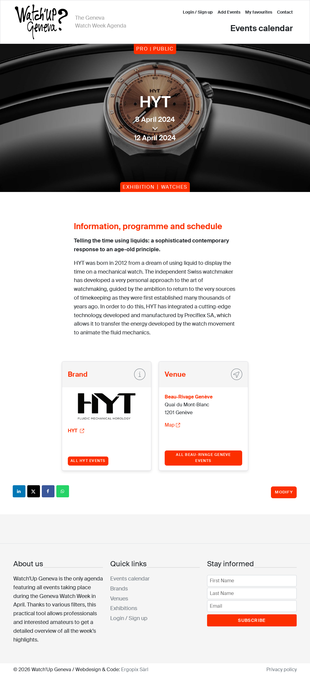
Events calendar (261, 28)
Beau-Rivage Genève (189, 397)
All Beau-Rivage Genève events (203, 457)
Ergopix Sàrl (134, 669)
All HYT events (88, 460)
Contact (285, 12)
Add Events (229, 12)
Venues (119, 598)
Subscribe (252, 620)
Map (172, 425)
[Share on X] (34, 491)
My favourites (258, 12)
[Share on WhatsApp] (63, 491)
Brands (119, 588)
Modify (284, 492)
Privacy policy (281, 669)
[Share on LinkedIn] (19, 491)
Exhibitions (123, 608)
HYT (76, 430)
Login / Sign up (198, 12)
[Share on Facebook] (48, 491)
